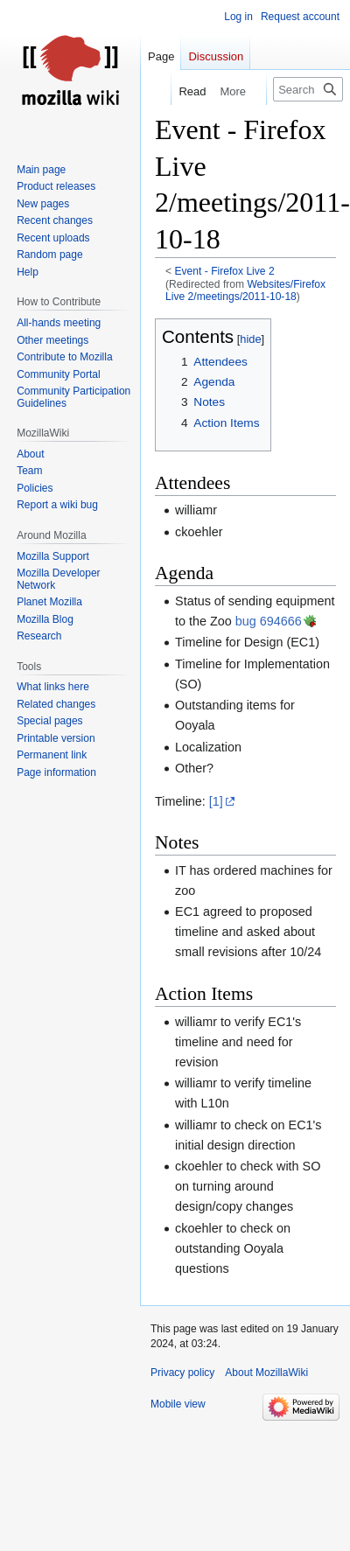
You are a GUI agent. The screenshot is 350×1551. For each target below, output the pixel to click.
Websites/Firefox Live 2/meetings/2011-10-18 (245, 291)
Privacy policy (182, 1372)
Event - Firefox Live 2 (225, 271)
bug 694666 (268, 621)
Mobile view (178, 1404)
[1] (216, 801)
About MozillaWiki (266, 1372)
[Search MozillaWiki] (308, 89)
